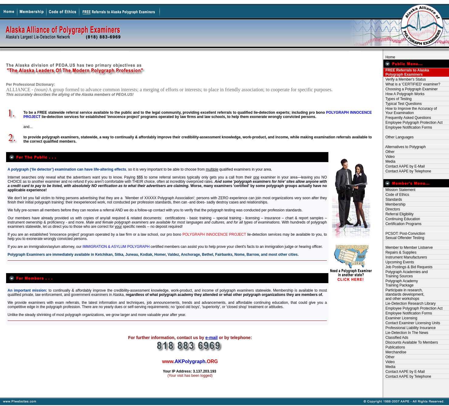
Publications (394, 347)
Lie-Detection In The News (405, 333)
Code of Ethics (396, 195)
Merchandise (394, 352)
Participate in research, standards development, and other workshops (403, 294)
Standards (392, 199)
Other (389, 152)
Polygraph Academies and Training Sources (405, 274)
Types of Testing (397, 99)
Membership (394, 204)
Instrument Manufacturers (405, 257)
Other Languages (398, 137)
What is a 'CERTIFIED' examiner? (411, 84)
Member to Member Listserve (408, 247)
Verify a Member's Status (404, 79)
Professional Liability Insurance (409, 328)
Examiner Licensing (400, 318)
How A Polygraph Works (403, 94)
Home (389, 57)
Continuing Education (401, 219)
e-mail (211, 337)
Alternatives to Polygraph (404, 147)
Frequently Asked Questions (407, 118)
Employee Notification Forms (407, 127)
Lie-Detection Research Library (409, 303)
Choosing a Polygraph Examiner (410, 89)
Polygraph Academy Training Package (400, 283)
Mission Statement (399, 190)
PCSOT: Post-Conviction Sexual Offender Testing (404, 235)
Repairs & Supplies (399, 252)
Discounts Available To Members (410, 342)
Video (389, 156)
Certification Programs (402, 224)
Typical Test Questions (402, 104)
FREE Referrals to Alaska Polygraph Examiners (406, 72)
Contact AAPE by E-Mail (404, 166)
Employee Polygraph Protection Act (413, 122)
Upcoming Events (398, 262)
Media (389, 161)
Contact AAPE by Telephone (407, 171)
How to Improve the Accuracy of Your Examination (410, 110)
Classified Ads (395, 337)
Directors (391, 209)
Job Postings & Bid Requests (407, 267)
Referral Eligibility (398, 214)
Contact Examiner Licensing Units (411, 323)
